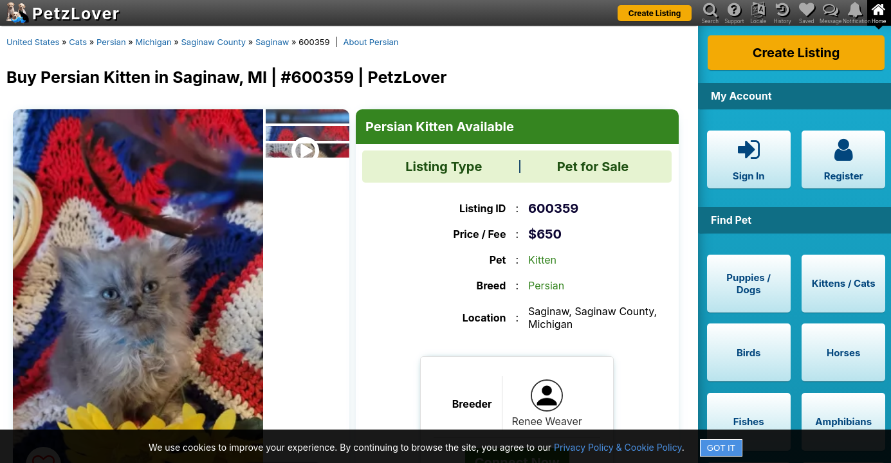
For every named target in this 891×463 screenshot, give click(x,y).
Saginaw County (213, 42)
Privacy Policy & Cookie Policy (618, 447)
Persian (111, 42)
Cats (78, 42)
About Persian (371, 42)
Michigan (154, 42)
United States (32, 42)
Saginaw (272, 42)
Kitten (542, 259)
